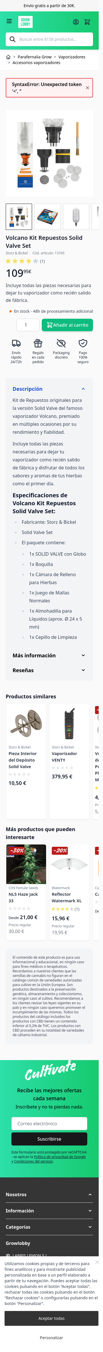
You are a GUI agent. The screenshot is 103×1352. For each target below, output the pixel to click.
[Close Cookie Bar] (97, 1262)
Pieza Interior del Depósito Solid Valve (23, 759)
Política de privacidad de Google (60, 1156)
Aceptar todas (51, 1318)
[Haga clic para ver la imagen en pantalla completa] (49, 153)
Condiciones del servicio (33, 1161)
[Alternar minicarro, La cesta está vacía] (87, 22)
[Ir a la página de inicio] (43, 22)
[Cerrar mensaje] (87, 87)
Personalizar (51, 1337)
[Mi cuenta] (75, 22)
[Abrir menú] (9, 21)
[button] (49, 1194)
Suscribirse (49, 1139)
